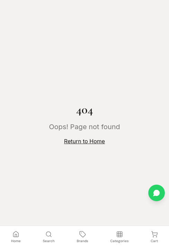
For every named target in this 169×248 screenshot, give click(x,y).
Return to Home (84, 141)
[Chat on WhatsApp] (156, 193)
